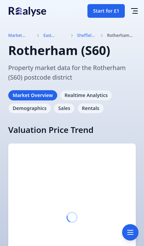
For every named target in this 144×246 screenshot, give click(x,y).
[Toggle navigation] (130, 232)
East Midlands (52, 35)
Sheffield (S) (85, 35)
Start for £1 (106, 11)
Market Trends (15, 35)
